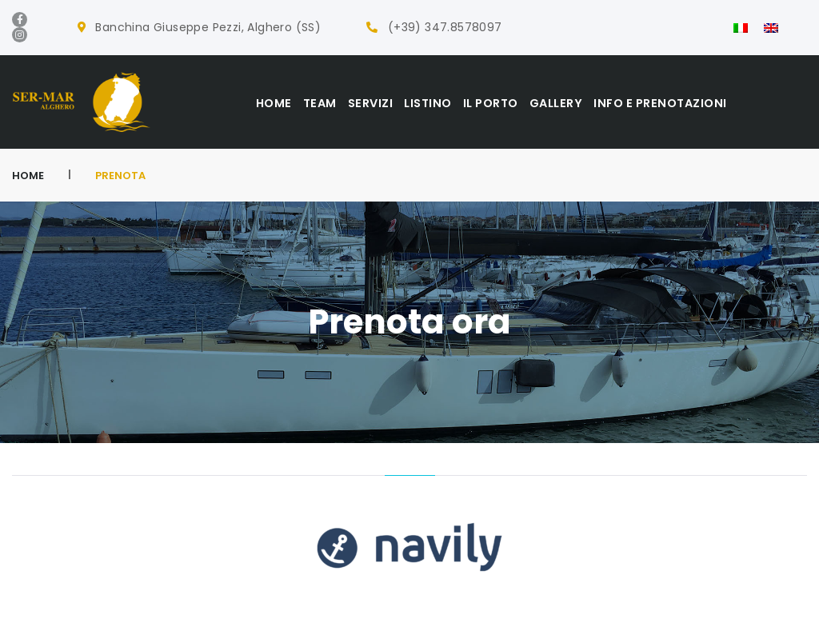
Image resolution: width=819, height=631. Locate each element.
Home (28, 175)
